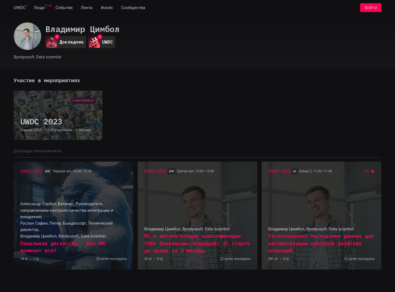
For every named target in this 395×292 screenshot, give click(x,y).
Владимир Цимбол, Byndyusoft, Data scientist (63, 236)
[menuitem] (20, 7)
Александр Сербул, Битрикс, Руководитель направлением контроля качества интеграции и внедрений (66, 210)
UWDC (20, 7)
